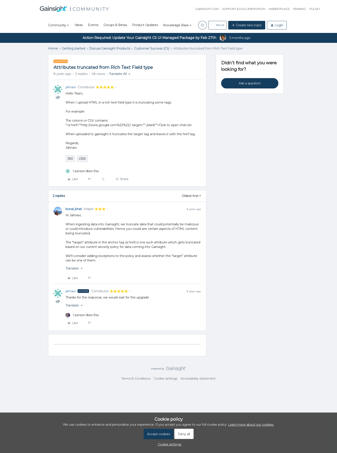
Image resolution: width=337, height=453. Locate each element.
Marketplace (279, 9)
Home (53, 48)
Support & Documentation (243, 9)
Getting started (73, 48)
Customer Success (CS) (151, 48)
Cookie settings (165, 378)
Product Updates (145, 25)
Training (299, 9)
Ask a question (250, 83)
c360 (82, 159)
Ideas (79, 25)
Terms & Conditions (135, 378)
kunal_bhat (74, 209)
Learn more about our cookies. (251, 425)
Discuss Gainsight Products (109, 48)
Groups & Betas (115, 25)
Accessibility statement (198, 378)
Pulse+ (314, 9)
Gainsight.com (207, 9)
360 (70, 159)
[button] (217, 25)
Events (93, 25)
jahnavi (71, 87)
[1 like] (82, 171)
